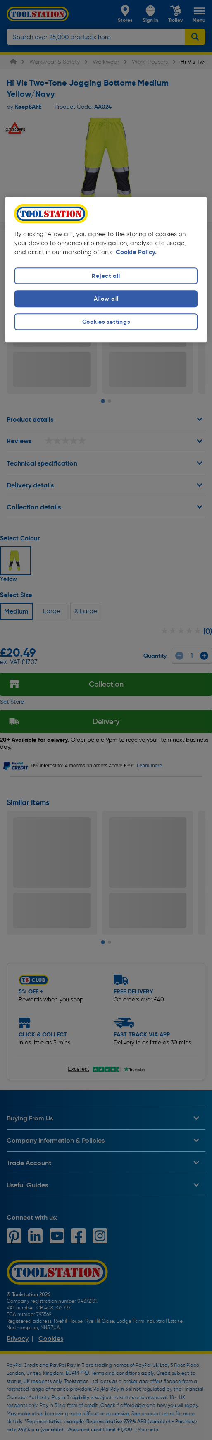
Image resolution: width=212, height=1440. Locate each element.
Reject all (106, 276)
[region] (106, 269)
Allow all (106, 299)
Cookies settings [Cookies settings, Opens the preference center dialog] (106, 321)
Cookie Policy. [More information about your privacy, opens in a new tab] (136, 252)
